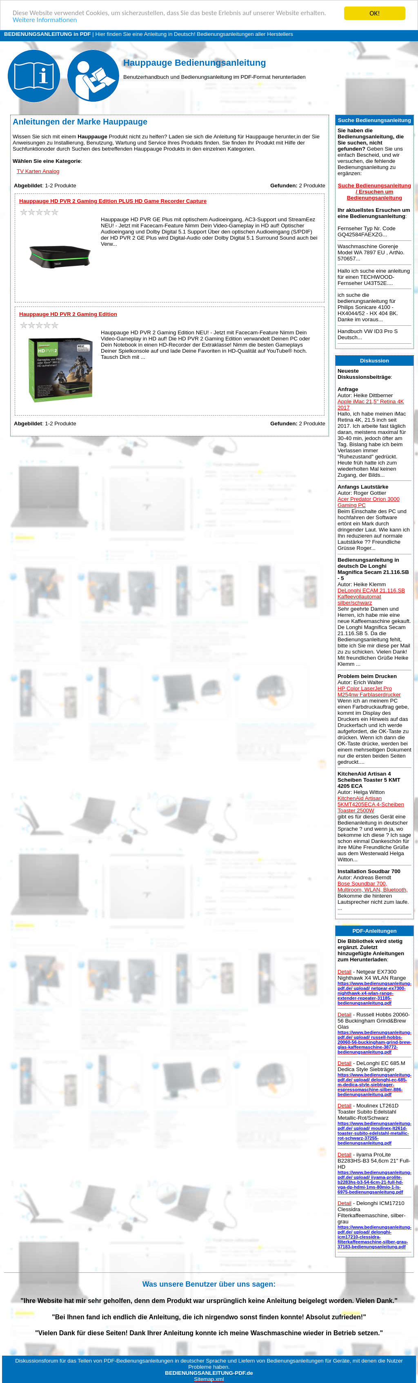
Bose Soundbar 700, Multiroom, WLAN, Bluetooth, (373, 886)
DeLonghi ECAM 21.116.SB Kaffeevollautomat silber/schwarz (371, 596)
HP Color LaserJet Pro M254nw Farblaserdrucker (369, 691)
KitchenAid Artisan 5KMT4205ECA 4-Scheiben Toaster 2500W (371, 804)
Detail (344, 972)
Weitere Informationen (45, 20)
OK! (374, 13)
